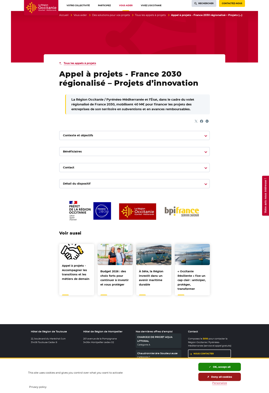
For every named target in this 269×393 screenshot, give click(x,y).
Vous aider (80, 15)
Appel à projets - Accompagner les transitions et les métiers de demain (75, 272)
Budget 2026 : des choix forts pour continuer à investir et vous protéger (114, 278)
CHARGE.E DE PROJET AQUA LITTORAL (154, 338)
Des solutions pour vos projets (111, 15)
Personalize (219, 383)
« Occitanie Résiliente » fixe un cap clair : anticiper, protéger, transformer (192, 280)
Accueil (63, 15)
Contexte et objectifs (78, 135)
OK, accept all (219, 366)
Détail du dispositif (76, 183)
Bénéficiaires (72, 151)
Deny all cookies (219, 376)
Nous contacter (204, 353)
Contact (68, 167)
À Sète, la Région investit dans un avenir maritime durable (151, 278)
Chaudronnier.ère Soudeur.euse (157, 353)
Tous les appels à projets (150, 15)
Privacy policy (37, 387)
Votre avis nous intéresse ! (265, 195)
